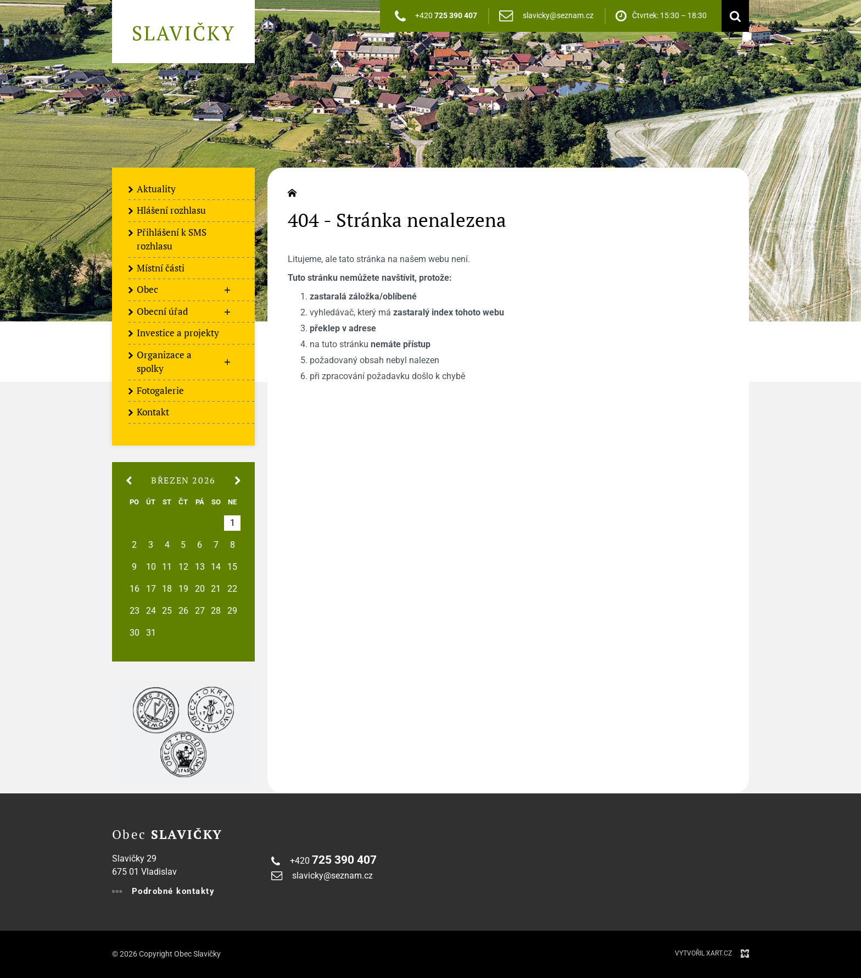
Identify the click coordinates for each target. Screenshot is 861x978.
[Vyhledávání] (732, 16)
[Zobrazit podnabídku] (227, 290)
